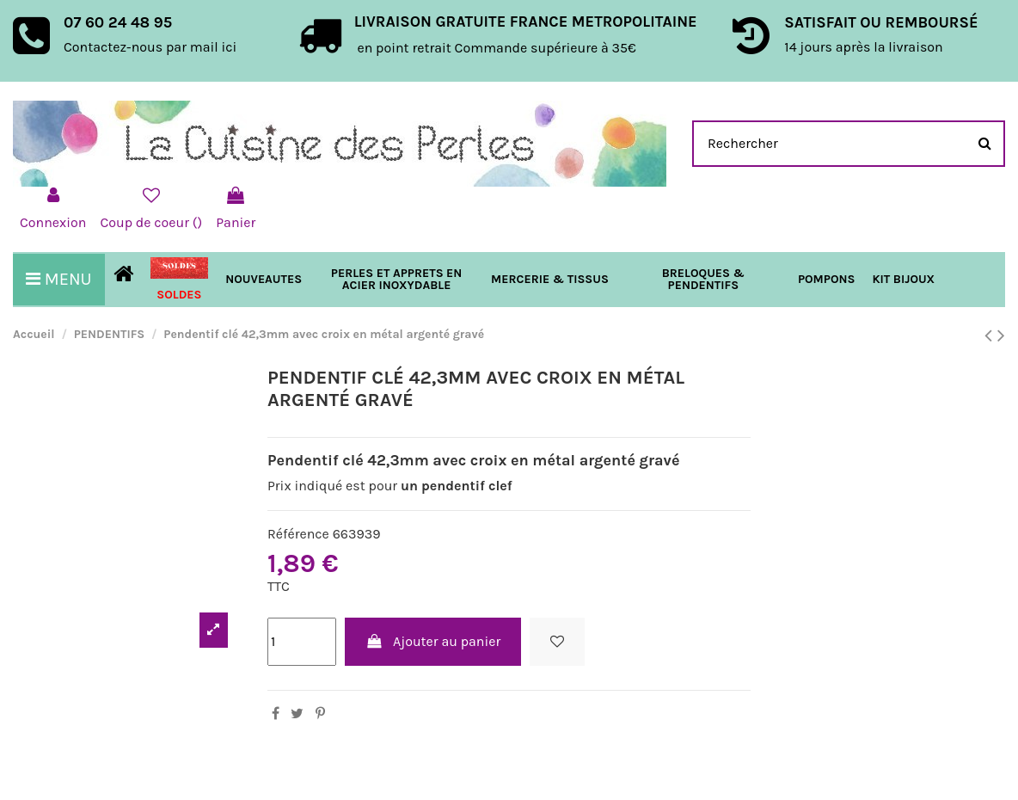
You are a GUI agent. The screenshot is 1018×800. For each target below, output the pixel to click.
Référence (298, 534)
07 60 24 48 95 (118, 22)
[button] (549, 279)
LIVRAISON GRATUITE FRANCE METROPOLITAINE (525, 21)
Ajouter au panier (433, 641)
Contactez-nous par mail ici (150, 47)
